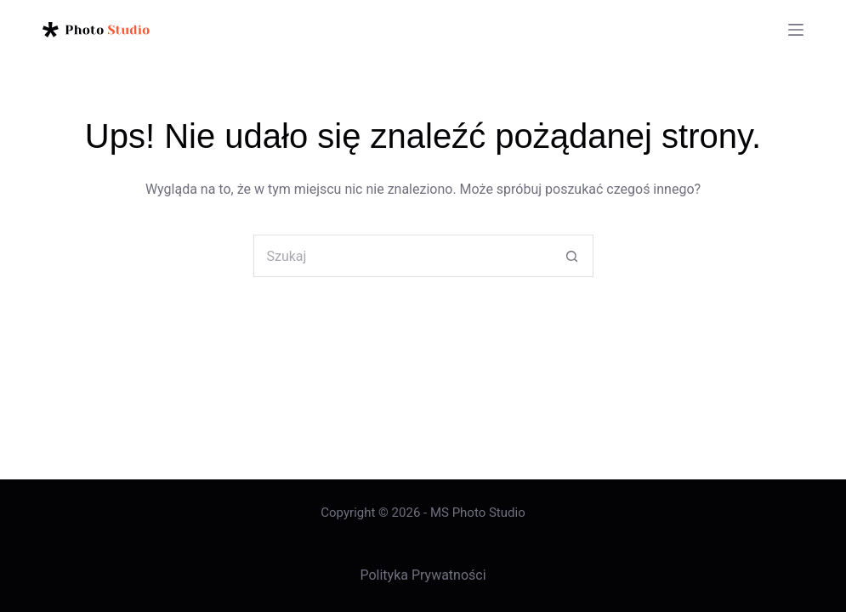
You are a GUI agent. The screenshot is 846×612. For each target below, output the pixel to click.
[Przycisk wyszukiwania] (572, 256)
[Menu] (795, 29)
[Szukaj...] (402, 256)
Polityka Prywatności (422, 575)
